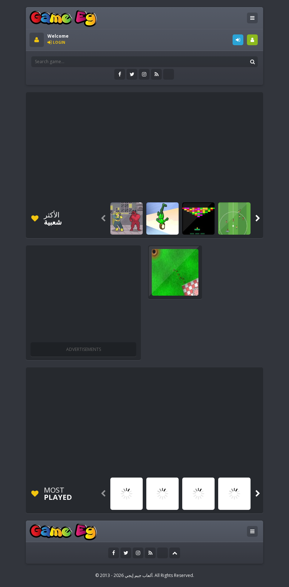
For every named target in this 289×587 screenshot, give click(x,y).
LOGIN (238, 39)
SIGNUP (252, 39)
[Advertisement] (159, 146)
